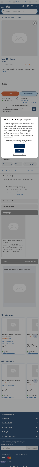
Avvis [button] (19, 151)
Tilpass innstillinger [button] (19, 155)
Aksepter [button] (19, 146)
